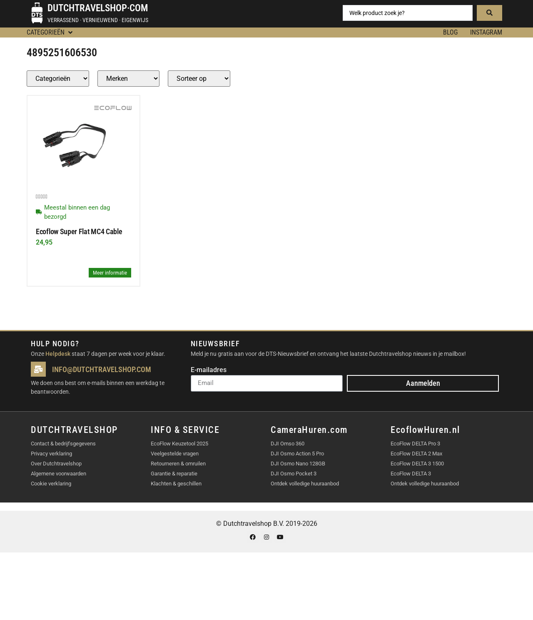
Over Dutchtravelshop (56, 463)
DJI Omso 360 (287, 443)
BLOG (450, 32)
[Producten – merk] (128, 78)
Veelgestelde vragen (175, 453)
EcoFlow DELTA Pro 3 (415, 443)
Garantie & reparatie (174, 473)
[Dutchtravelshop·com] (37, 12)
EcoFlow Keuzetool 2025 (179, 443)
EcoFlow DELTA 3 (411, 473)
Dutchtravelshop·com (97, 8)
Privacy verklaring (51, 453)
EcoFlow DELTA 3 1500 (417, 463)
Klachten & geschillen (176, 483)
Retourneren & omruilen (178, 463)
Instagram (486, 32)
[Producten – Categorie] (58, 78)
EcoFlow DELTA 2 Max (416, 453)
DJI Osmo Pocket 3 (293, 473)
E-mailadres (209, 370)
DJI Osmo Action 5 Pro (297, 453)
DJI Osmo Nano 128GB (298, 463)
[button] (50, 33)
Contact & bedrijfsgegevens (63, 443)
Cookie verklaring (51, 483)
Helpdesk (57, 353)
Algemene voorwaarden (58, 473)
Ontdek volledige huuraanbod (305, 483)
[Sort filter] (199, 78)
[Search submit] (489, 13)
